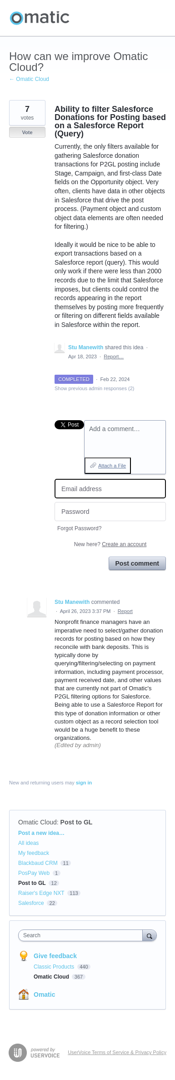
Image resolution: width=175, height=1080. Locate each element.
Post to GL (76, 822)
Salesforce (31, 903)
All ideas (28, 843)
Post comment (137, 563)
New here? (110, 544)
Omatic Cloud (37, 822)
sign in (84, 782)
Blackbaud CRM (38, 863)
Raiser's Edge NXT (41, 893)
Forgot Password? (79, 528)
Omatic (44, 994)
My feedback (33, 853)
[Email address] (110, 488)
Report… (114, 356)
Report (125, 611)
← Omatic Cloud (29, 79)
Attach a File (112, 465)
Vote (27, 132)
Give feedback (55, 955)
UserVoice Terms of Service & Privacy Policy (117, 1052)
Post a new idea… (41, 833)
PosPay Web (34, 873)
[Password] (110, 512)
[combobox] (82, 935)
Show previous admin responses (94, 388)
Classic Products (55, 967)
